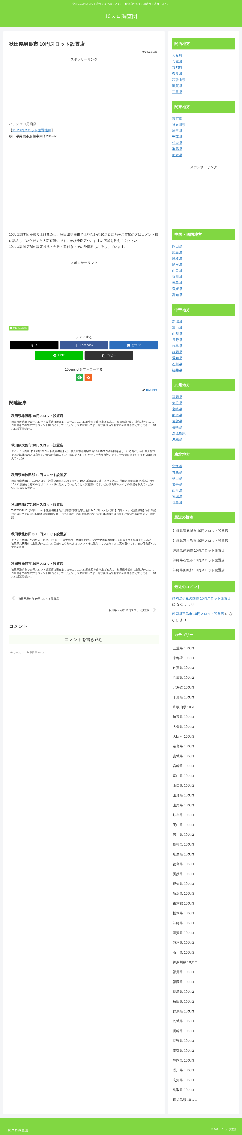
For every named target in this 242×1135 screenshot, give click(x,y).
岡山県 (177, 246)
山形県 (177, 490)
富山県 (177, 328)
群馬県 (177, 149)
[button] (109, 355)
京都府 (177, 68)
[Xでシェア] (34, 345)
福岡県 (177, 397)
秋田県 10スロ (18, 328)
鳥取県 (177, 258)
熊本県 (177, 415)
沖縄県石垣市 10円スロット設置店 (199, 560)
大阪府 (177, 55)
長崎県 (177, 427)
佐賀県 (177, 421)
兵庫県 (177, 62)
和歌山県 (179, 80)
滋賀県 (177, 86)
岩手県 (177, 484)
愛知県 (177, 358)
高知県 (177, 295)
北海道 (177, 466)
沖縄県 (177, 439)
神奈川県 (179, 125)
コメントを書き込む (84, 639)
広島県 (177, 252)
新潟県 (177, 322)
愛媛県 (177, 289)
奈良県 (177, 74)
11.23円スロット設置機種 (31, 130)
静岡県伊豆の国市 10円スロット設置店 (201, 598)
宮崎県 (177, 409)
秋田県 (177, 478)
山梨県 (177, 334)
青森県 (177, 472)
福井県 (177, 370)
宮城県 (177, 496)
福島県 (177, 503)
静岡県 (177, 352)
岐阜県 (177, 346)
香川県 (177, 277)
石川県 (177, 364)
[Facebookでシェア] (84, 345)
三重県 (177, 92)
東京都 (177, 118)
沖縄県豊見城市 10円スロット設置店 (200, 531)
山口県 (177, 271)
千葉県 (177, 137)
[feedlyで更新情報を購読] (79, 377)
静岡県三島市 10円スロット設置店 (198, 614)
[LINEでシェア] (59, 355)
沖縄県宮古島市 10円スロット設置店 (200, 541)
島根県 (177, 264)
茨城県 (177, 143)
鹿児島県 (179, 433)
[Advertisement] (84, 89)
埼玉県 (177, 131)
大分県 (177, 403)
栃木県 (177, 155)
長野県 (177, 340)
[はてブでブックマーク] (133, 345)
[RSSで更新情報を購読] (88, 377)
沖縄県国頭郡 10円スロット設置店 (199, 570)
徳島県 (177, 283)
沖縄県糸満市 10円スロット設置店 (199, 550)
